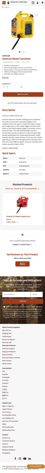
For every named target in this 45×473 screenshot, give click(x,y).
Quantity (6, 84)
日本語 (4, 389)
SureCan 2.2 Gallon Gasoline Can (18, 216)
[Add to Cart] (23, 94)
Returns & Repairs (8, 339)
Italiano (5, 386)
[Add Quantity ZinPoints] (21, 87)
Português (6, 377)
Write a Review (22, 264)
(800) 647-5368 (11, 467)
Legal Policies (7, 409)
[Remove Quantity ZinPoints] (3, 87)
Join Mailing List (8, 418)
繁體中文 (5, 395)
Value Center (6, 364)
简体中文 (5, 392)
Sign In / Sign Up (8, 406)
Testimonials (6, 336)
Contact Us (6, 438)
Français (5, 380)
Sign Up (23, 301)
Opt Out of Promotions (10, 421)
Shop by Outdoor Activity (11, 358)
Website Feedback (8, 450)
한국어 (4, 398)
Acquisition (6, 453)
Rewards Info (6, 342)
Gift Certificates (8, 427)
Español (5, 374)
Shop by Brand (7, 355)
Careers (5, 444)
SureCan (6, 56)
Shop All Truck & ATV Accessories (22, 189)
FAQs (4, 424)
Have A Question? (10, 148)
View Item (12, 222)
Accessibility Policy (9, 415)
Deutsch (5, 383)
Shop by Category (8, 349)
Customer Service (8, 441)
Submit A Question (22, 245)
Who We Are (6, 330)
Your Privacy (6, 412)
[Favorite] (36, 15)
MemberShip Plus (8, 430)
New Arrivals (6, 361)
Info (3, 371)
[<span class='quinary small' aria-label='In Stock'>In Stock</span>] (17, 62)
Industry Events (7, 447)
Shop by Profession (9, 352)
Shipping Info (6, 333)
